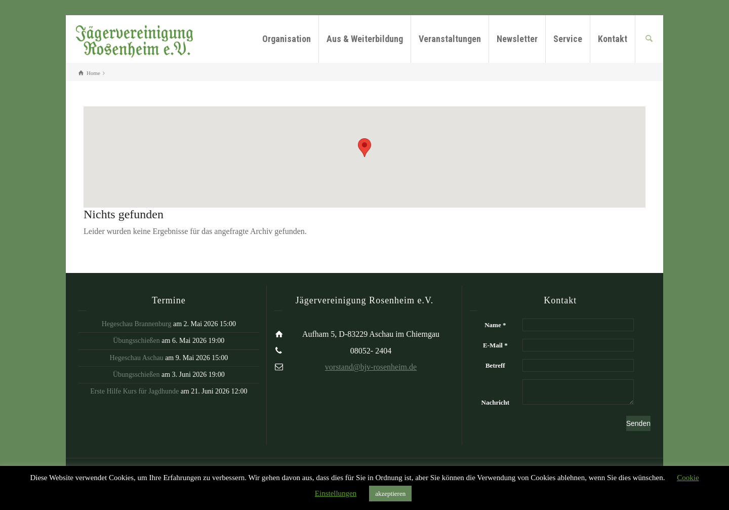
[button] (364, 147)
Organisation (286, 38)
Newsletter (517, 38)
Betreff (495, 365)
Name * (495, 325)
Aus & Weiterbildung (365, 38)
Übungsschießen (136, 340)
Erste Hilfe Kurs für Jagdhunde (134, 391)
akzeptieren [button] (390, 493)
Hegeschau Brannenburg (137, 324)
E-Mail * (495, 345)
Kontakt (612, 38)
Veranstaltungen (450, 38)
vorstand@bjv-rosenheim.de (371, 367)
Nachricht (495, 402)
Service (567, 38)
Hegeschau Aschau (136, 358)
